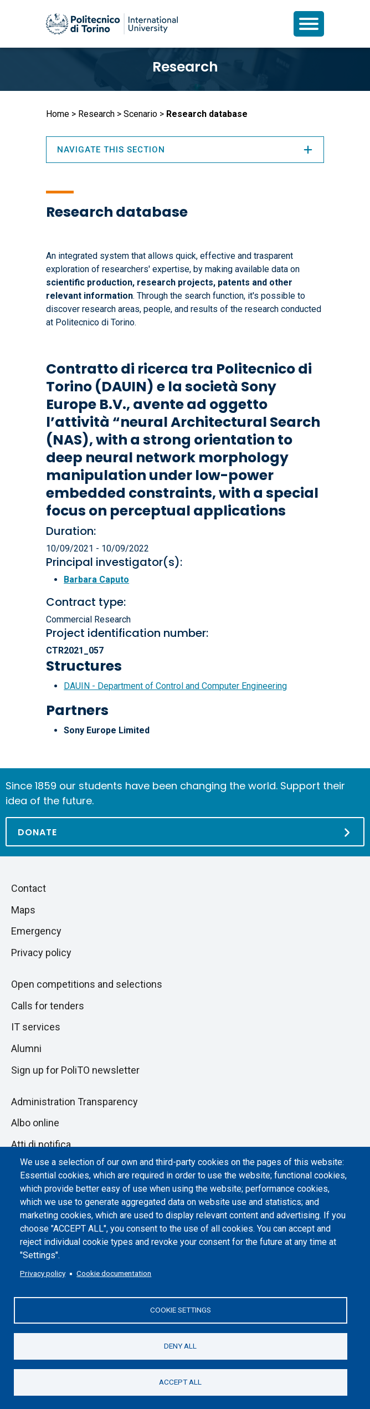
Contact (28, 888)
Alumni (26, 1048)
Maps (23, 910)
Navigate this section (185, 150)
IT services (35, 1027)
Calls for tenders (47, 1006)
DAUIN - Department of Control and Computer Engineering (175, 686)
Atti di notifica (41, 1144)
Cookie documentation (113, 1273)
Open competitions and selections (86, 984)
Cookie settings (180, 1309)
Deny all (180, 1345)
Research (185, 66)
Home (57, 114)
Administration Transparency (74, 1101)
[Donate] (185, 831)
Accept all (180, 1381)
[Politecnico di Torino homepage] (112, 23)
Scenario (140, 114)
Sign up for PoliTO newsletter (75, 1070)
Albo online (35, 1123)
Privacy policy (42, 1273)
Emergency (36, 931)
